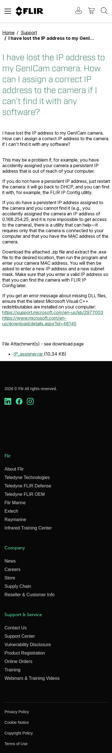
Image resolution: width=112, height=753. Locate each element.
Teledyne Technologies (27, 477)
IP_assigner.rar (28, 354)
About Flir (14, 469)
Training (12, 669)
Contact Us (15, 627)
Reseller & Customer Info (29, 594)
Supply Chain (17, 586)
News (10, 561)
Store (9, 577)
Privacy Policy (16, 712)
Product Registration (24, 653)
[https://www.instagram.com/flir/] (30, 402)
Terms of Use (15, 744)
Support (29, 32)
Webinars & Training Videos (32, 678)
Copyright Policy (18, 733)
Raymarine (15, 519)
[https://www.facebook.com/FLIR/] (19, 402)
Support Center (19, 636)
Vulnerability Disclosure (27, 644)
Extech (11, 511)
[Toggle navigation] (7, 11)
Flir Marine (15, 502)
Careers (12, 569)
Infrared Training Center (28, 528)
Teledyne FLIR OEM (24, 494)
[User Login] (75, 11)
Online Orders (18, 661)
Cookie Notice (16, 722)
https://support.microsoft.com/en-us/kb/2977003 (52, 312)
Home (8, 32)
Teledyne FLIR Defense (27, 485)
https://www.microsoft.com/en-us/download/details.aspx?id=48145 (39, 320)
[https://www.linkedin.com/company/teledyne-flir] (7, 402)
